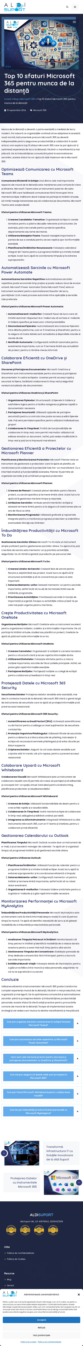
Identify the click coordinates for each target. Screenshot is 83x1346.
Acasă (7, 99)
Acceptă (41, 1319)
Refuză (41, 1327)
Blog (15, 99)
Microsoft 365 (27, 99)
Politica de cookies (28, 1342)
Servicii (10, 1285)
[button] (78, 1294)
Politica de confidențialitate (49, 1342)
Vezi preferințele (41, 1335)
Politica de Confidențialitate (20, 1253)
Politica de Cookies (16, 1259)
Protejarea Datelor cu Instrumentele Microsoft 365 (23, 1182)
